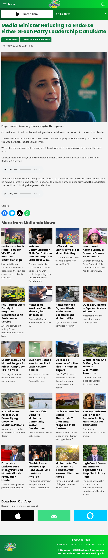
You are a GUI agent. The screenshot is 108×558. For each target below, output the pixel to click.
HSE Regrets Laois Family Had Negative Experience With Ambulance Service (13, 304)
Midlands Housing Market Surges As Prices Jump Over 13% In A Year (13, 356)
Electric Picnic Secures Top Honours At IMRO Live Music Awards (40, 461)
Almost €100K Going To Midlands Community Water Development (40, 411)
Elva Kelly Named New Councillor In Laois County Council (40, 356)
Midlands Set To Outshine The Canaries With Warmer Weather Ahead (67, 461)
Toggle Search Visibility (103, 4)
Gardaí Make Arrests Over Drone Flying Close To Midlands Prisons (13, 410)
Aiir (102, 553)
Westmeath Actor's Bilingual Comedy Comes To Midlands (95, 243)
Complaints (90, 544)
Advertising (62, 544)
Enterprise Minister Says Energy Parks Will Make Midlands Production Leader (13, 463)
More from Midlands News (37, 39)
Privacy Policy (76, 544)
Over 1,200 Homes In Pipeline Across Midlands (95, 299)
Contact (101, 544)
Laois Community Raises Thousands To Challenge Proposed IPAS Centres (67, 411)
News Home (12, 39)
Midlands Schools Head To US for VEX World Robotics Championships (13, 244)
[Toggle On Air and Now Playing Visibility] (81, 14)
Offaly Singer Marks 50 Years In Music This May (67, 241)
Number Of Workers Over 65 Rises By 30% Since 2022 (40, 301)
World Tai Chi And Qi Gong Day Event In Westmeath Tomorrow (95, 358)
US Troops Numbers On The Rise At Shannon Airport (67, 356)
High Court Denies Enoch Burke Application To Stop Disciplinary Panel (95, 461)
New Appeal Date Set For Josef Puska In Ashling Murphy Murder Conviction (95, 410)
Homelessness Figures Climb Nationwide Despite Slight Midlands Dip (67, 303)
